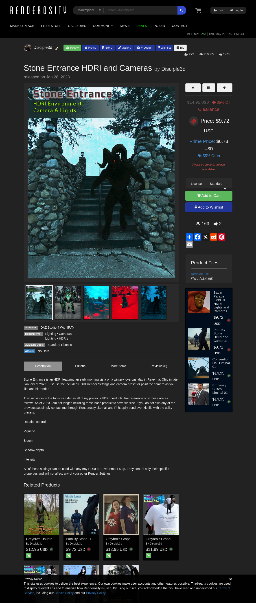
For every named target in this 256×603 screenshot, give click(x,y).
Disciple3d (173, 69)
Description (43, 366)
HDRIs (63, 338)
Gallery (124, 47)
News (124, 26)
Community (103, 26)
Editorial (80, 366)
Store (107, 47)
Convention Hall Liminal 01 (221, 362)
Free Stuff (51, 26)
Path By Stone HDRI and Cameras (92, 539)
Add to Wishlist (209, 207)
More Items (118, 366)
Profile (90, 47)
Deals (141, 26)
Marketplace (22, 26)
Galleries (77, 26)
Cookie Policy (64, 593)
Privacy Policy (95, 593)
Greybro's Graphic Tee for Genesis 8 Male (177, 539)
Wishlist (164, 47)
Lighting (50, 334)
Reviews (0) (159, 366)
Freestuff (144, 47)
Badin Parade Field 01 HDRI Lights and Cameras (221, 302)
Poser (159, 26)
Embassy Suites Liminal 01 (220, 388)
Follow (72, 47)
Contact (179, 26)
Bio (180, 47)
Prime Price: (202, 141)
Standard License (60, 345)
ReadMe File (200, 274)
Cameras (65, 334)
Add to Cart (209, 196)
